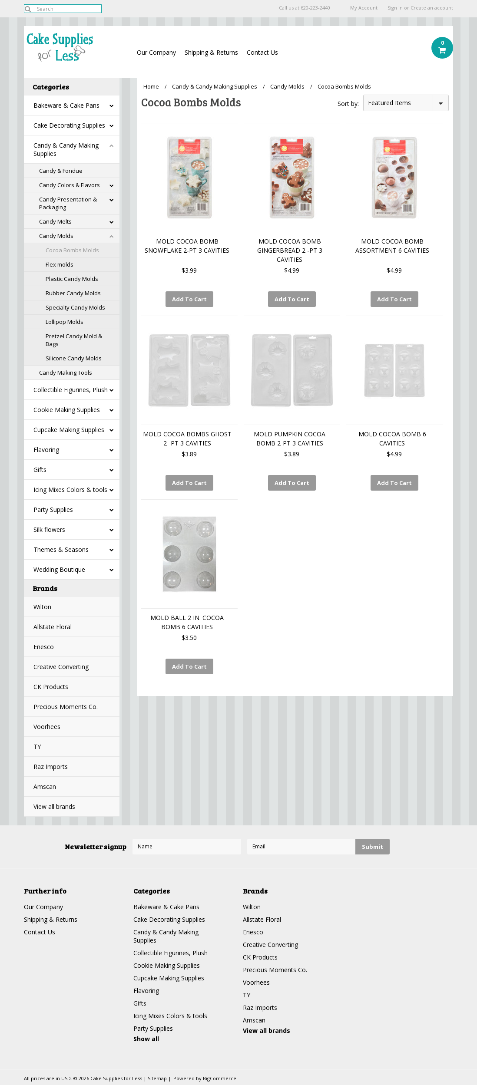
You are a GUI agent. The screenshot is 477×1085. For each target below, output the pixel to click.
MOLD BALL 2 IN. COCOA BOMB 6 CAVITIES (187, 622)
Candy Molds (56, 236)
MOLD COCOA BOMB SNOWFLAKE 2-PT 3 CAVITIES (187, 245)
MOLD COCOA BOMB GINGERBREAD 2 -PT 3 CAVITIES (289, 250)
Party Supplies (53, 509)
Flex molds (59, 264)
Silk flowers (49, 529)
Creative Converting (61, 667)
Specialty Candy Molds (75, 307)
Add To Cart (189, 299)
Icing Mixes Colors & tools (70, 489)
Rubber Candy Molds (73, 293)
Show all (146, 1039)
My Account (364, 8)
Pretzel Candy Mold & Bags (74, 340)
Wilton (42, 607)
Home (151, 86)
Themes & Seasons (61, 549)
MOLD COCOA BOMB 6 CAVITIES (392, 438)
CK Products (50, 687)
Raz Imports (50, 766)
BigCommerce (219, 1078)
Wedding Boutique (59, 569)
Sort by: (348, 103)
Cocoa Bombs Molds (72, 250)
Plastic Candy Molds (72, 279)
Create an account (432, 8)
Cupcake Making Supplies (68, 429)
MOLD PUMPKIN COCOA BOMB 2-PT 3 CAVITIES (289, 438)
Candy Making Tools (65, 372)
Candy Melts (55, 221)
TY (37, 746)
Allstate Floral (52, 627)
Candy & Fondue (61, 171)
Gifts (39, 469)
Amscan (44, 786)
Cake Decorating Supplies (69, 125)
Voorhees (46, 726)
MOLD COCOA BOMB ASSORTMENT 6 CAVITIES (392, 245)
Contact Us (262, 52)
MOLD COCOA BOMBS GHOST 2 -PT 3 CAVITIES (187, 438)
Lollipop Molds (64, 322)
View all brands (54, 806)
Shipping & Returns (211, 52)
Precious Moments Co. (65, 706)
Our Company (156, 52)
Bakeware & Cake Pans (66, 105)
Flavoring (46, 449)
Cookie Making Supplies (66, 410)
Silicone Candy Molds (74, 358)
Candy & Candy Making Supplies (66, 149)
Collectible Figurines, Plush (70, 390)
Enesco (43, 647)
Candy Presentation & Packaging (68, 203)
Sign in (395, 8)
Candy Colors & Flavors (69, 185)
